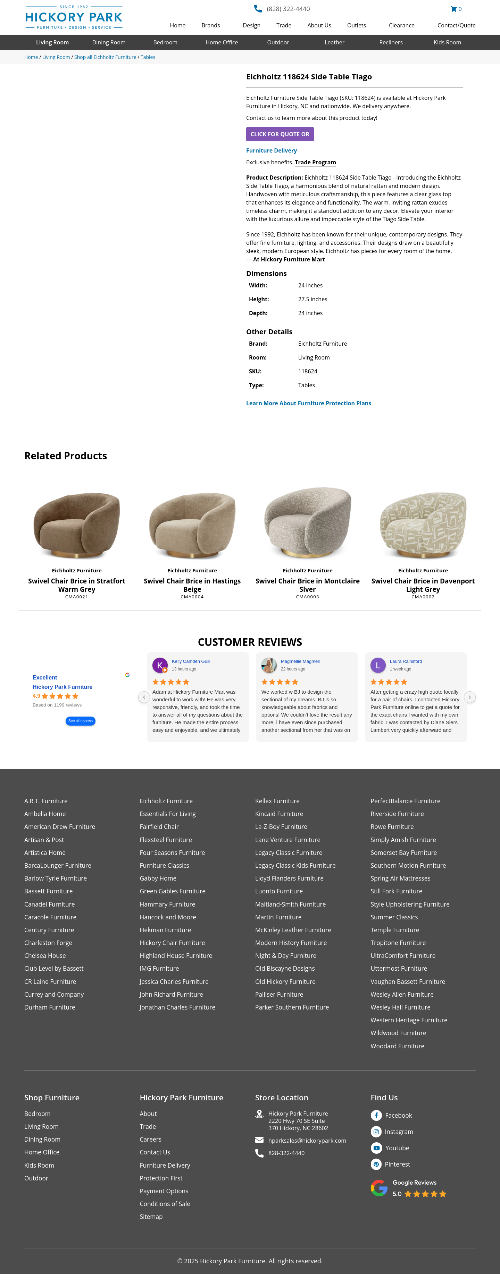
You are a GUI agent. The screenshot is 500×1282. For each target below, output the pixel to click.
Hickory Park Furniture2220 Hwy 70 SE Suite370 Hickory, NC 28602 (301, 1127)
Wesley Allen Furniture (403, 999)
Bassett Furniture (49, 893)
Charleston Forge (49, 946)
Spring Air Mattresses (402, 880)
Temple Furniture (396, 933)
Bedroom (165, 42)
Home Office (222, 42)
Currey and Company (55, 999)
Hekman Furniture (166, 933)
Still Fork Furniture (397, 893)
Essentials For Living (169, 814)
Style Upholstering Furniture (412, 906)
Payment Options (165, 1198)
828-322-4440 (288, 1162)
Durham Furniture (50, 1012)
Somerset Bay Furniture (405, 854)
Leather (334, 42)
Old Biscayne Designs (286, 972)
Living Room (52, 42)
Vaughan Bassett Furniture (409, 985)
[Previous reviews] (144, 697)
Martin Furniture (279, 920)
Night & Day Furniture (287, 959)
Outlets (356, 25)
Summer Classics (395, 920)
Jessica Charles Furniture (175, 985)
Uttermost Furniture (400, 972)
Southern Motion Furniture (410, 867)
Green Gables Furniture (174, 893)
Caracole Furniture (51, 920)
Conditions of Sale (166, 1211)
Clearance (402, 25)
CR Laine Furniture (51, 985)
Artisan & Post (44, 840)
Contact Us (156, 1159)
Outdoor (278, 42)
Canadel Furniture (50, 906)
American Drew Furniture (61, 827)
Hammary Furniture (169, 906)
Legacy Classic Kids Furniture (297, 867)
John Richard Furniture (173, 999)
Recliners (391, 42)
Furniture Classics (165, 867)
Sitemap (152, 1225)
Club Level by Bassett (55, 972)
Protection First (162, 1185)
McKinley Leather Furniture (294, 933)
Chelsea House (45, 959)
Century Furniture (50, 933)
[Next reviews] (470, 697)
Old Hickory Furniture (286, 985)
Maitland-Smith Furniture (291, 906)
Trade (283, 25)
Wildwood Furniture (399, 1038)
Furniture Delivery (271, 150)
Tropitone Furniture (399, 946)
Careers (151, 1146)
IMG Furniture (160, 972)
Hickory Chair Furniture (174, 946)
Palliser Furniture (280, 999)
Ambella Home (45, 814)
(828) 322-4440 (288, 8)
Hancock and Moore (169, 920)
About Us (319, 25)
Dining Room (109, 42)
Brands (211, 25)
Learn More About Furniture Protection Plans (308, 403)
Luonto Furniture (280, 893)
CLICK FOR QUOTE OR (280, 134)
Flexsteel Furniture (167, 840)
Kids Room (447, 42)
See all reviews (80, 721)
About (149, 1119)
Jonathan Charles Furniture (179, 1012)
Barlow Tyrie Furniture (56, 880)
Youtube (398, 1154)
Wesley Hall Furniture (402, 1012)
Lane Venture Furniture (289, 840)
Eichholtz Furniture (77, 570)
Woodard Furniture (399, 1051)
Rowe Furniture (393, 827)
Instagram (400, 1137)
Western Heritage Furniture (410, 1025)
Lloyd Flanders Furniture (290, 880)
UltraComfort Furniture (404, 959)
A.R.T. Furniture (46, 801)
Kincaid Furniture (280, 814)
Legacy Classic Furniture (290, 854)
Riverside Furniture (398, 814)
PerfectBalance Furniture (407, 801)
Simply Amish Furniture (405, 840)
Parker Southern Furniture (293, 1012)
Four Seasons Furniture (174, 854)
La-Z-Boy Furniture (282, 827)
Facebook (399, 1121)
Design (252, 25)
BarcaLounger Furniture (59, 867)
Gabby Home (159, 880)
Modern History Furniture (292, 946)
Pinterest (398, 1171)
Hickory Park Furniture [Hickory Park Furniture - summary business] (63, 687)
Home (177, 25)
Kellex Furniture (278, 801)
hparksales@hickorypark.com (311, 1148)
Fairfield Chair (160, 827)
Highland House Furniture (177, 959)
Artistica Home (45, 854)
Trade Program (315, 162)
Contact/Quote (457, 25)
